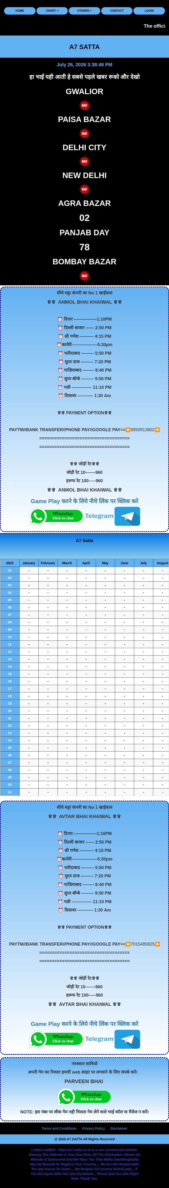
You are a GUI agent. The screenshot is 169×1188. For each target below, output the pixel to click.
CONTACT (117, 10)
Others (84, 10)
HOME (20, 10)
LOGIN (149, 10)
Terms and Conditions (59, 1128)
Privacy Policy (93, 1128)
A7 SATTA (84, 47)
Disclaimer (119, 1128)
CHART (52, 10)
